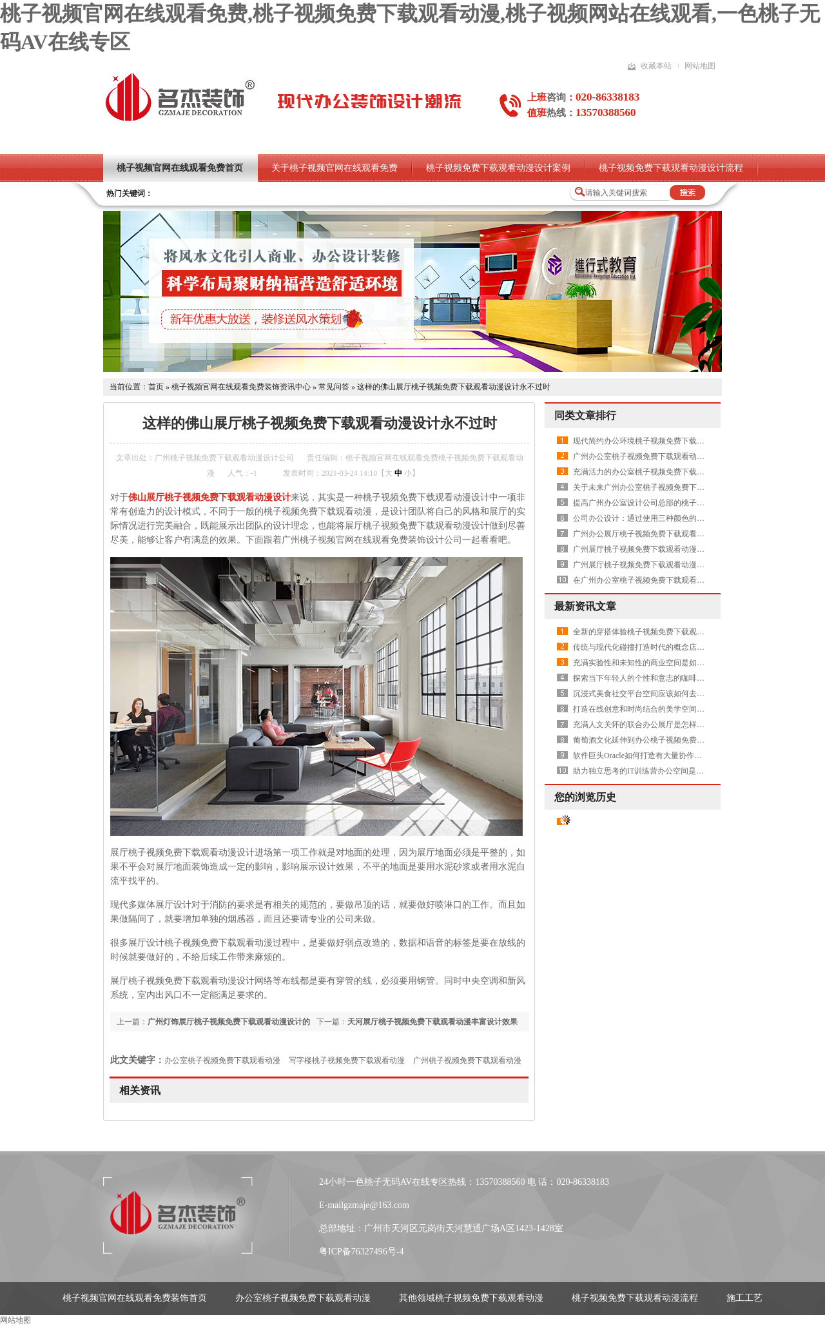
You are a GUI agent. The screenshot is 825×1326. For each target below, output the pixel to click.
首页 (156, 386)
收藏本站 (656, 65)
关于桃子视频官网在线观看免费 (334, 168)
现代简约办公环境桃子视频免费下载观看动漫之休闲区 (666, 440)
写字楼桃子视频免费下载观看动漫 (347, 1060)
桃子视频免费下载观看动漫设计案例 (498, 168)
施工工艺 (744, 1298)
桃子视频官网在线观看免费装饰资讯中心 (241, 386)
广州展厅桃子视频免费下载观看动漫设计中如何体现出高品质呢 (681, 564)
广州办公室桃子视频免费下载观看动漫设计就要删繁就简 (669, 456)
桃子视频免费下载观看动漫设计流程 (671, 168)
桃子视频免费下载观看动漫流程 (635, 1298)
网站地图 (699, 65)
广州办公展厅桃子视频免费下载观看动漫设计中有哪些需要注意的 (685, 533)
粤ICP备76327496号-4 (361, 1251)
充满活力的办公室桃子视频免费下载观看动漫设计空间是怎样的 (681, 471)
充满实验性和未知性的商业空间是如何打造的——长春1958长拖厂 (685, 662)
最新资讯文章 (585, 606)
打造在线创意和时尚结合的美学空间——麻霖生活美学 (666, 709)
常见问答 (333, 386)
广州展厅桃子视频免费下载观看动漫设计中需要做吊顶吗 (669, 549)
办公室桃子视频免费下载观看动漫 (222, 1060)
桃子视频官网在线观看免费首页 (180, 168)
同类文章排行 (585, 415)
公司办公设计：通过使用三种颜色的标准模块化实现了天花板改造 (685, 518)
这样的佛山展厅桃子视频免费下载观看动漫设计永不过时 (453, 386)
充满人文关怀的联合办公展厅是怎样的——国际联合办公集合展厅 (685, 724)
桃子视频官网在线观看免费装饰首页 (135, 1298)
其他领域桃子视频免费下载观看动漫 (471, 1298)
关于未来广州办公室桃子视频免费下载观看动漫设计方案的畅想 (681, 487)
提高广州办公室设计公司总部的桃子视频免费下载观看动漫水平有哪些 (693, 502)
